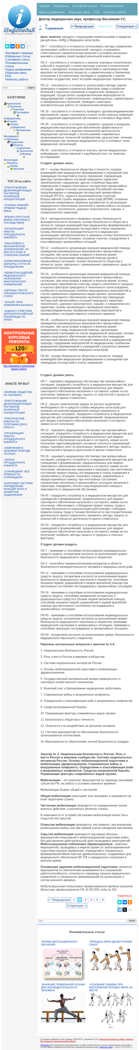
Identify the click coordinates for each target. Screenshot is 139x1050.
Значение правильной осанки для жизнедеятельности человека (63, 987)
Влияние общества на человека (18, 393)
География (22, 112)
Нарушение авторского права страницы (116, 1039)
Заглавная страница (19, 53)
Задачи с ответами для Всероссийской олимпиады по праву (18, 315)
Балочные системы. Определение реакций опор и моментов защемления (18, 489)
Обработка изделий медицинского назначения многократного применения (18, 278)
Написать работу (16, 79)
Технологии (26, 150)
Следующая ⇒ (127, 26)
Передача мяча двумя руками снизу (110, 943)
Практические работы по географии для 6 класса (15, 423)
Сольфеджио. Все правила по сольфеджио (17, 474)
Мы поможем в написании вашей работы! (58, 1041)
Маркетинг (19, 127)
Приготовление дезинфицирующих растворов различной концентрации (18, 193)
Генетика (18, 109)
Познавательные (112, 6)
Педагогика (16, 142)
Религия (18, 145)
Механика (13, 139)
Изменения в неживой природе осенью (17, 450)
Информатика (12, 118)
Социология (23, 148)
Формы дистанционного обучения (59, 943)
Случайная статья (17, 59)
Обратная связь (16, 72)
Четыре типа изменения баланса (18, 303)
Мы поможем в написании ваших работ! (19, 367)
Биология (15, 106)
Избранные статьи (17, 56)
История (12, 121)
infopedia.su (45, 1045)
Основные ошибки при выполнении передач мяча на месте (111, 987)
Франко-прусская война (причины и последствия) (17, 219)
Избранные (61, 6)
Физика (26, 153)
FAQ (8, 76)
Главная (44, 6)
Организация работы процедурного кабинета (14, 233)
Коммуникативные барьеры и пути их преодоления (17, 263)
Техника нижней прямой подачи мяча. (16, 208)
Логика (14, 124)
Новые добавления (18, 69)
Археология (14, 103)
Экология (18, 168)
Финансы (12, 162)
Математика (23, 130)
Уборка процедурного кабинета (14, 462)
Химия (14, 165)
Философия (11, 159)
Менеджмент (11, 136)
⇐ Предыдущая (82, 26)
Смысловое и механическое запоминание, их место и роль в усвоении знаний (16, 249)
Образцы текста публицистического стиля (18, 293)
